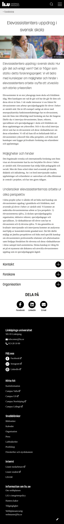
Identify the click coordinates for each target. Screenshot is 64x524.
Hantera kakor (12, 501)
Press (8, 436)
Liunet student (12, 472)
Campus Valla (12, 391)
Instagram (12, 364)
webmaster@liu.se (14, 514)
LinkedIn (12, 369)
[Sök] (51, 4)
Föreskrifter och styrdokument (19, 452)
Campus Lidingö (13, 406)
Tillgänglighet (12, 506)
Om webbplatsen (13, 490)
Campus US (11, 396)
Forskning (9, 11)
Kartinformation (13, 386)
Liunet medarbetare (14, 467)
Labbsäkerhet (12, 442)
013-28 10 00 (14, 343)
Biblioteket (10, 421)
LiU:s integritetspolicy (16, 495)
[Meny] (60, 4)
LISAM (9, 477)
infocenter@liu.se (16, 339)
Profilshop (10, 447)
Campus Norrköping (15, 401)
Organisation (11, 431)
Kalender (10, 426)
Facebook (12, 358)
